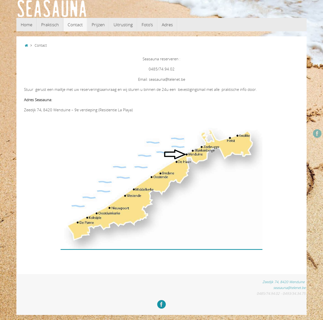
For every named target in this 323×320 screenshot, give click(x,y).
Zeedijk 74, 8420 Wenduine (284, 282)
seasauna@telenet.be (289, 287)
